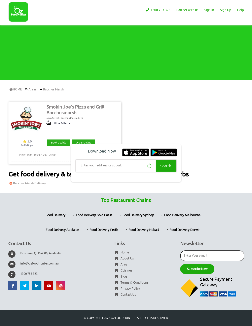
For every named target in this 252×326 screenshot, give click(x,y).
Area (120, 264)
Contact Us (125, 295)
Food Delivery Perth (103, 230)
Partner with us (187, 10)
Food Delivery (55, 215)
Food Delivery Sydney (138, 215)
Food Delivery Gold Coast (94, 215)
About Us (124, 258)
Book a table (58, 142)
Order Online (83, 142)
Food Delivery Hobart (144, 230)
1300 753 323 (157, 10)
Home (121, 252)
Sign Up (225, 10)
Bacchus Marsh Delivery (27, 183)
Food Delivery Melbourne (182, 215)
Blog (120, 277)
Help (240, 10)
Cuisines (123, 271)
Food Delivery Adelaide (62, 230)
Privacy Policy (127, 289)
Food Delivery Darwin (185, 230)
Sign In (209, 10)
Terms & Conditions (131, 283)
